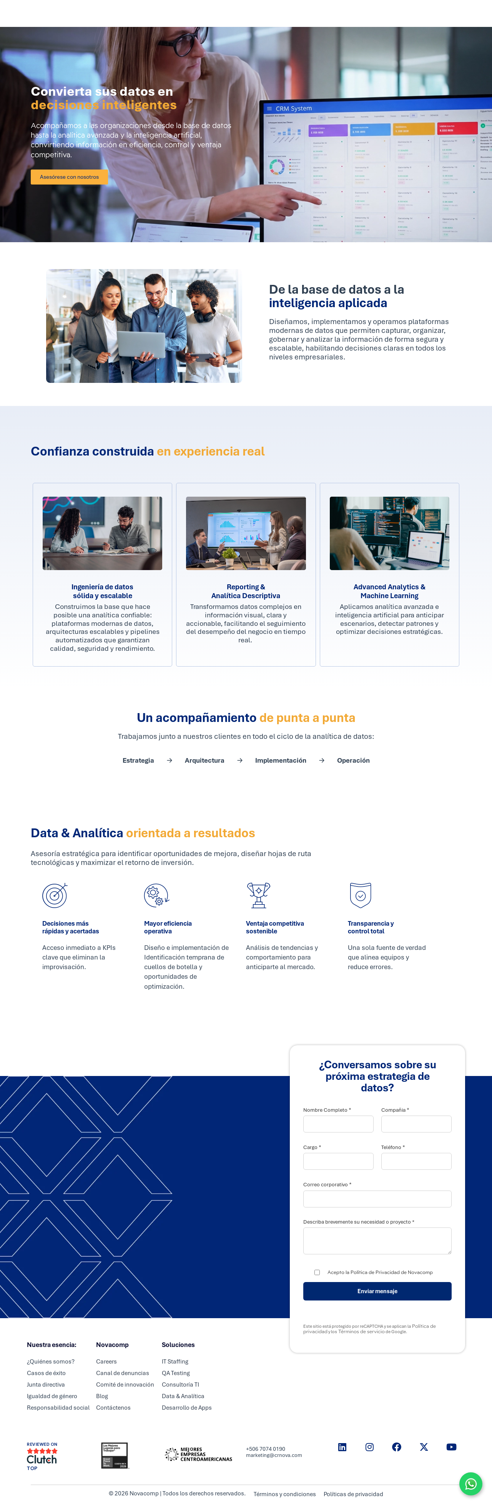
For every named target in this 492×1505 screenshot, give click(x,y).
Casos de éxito (46, 1373)
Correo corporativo (327, 1184)
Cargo (312, 1147)
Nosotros (306, 13)
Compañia (395, 1110)
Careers (272, 13)
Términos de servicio (361, 1332)
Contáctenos (113, 1408)
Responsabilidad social (58, 1408)
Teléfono (393, 1147)
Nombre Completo (327, 1110)
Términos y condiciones (284, 1494)
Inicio (172, 13)
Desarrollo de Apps (187, 1408)
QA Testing (176, 1373)
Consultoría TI (180, 1385)
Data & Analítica (183, 1396)
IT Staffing (175, 1361)
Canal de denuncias (122, 1373)
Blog (102, 1396)
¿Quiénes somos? (51, 1361)
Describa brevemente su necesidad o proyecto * (358, 1222)
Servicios (203, 13)
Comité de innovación (125, 1385)
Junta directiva (46, 1385)
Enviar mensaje (377, 1291)
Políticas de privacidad (354, 1494)
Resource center (351, 13)
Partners (238, 13)
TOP (32, 1468)
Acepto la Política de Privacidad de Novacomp (380, 1272)
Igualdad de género (52, 1396)
